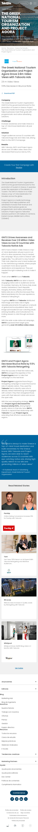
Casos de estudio (9, 737)
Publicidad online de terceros (18, 815)
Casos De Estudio (21, 48)
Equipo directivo (8, 727)
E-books (5, 749)
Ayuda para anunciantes (11, 769)
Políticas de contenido (10, 781)
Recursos (10, 48)
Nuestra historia (8, 708)
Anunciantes (7, 682)
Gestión (5, 724)
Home (4, 48)
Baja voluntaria (25, 813)
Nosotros (4, 704)
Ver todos (19, 668)
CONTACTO (23, 3)
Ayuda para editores (10, 773)
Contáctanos (19, 793)
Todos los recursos (9, 733)
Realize (19, 167)
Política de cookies (25, 810)
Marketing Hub (7, 698)
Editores (5, 689)
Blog (2, 694)
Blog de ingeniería (9, 702)
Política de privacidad (11, 810)
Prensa (4, 720)
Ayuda (2, 765)
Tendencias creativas (10, 754)
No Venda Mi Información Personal (18, 818)
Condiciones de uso (13, 813)
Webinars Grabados (10, 745)
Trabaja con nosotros (10, 712)
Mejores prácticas (9, 741)
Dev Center (6, 777)
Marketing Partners (9, 761)
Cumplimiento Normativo (11, 784)
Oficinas (5, 716)
